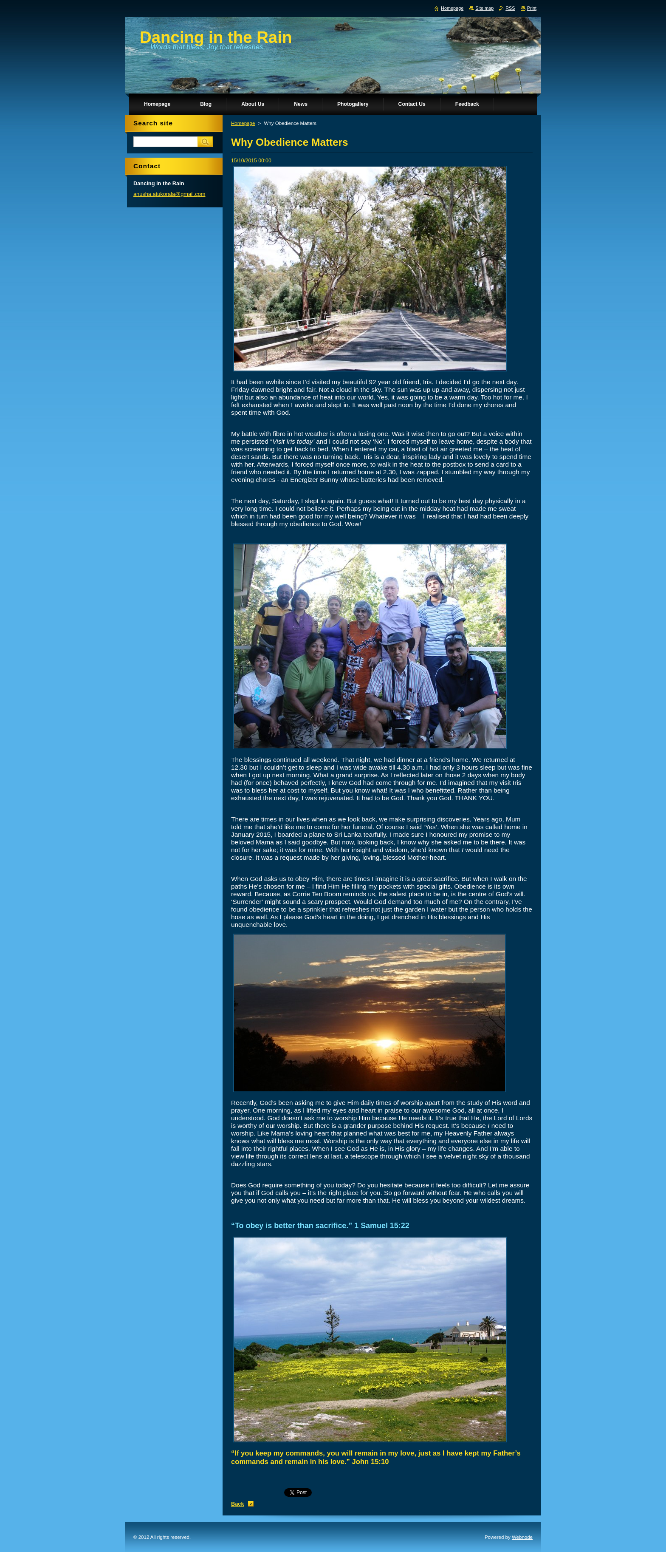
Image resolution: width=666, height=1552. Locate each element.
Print (531, 8)
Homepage (243, 123)
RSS (510, 8)
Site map (484, 8)
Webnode (522, 1537)
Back (237, 1504)
